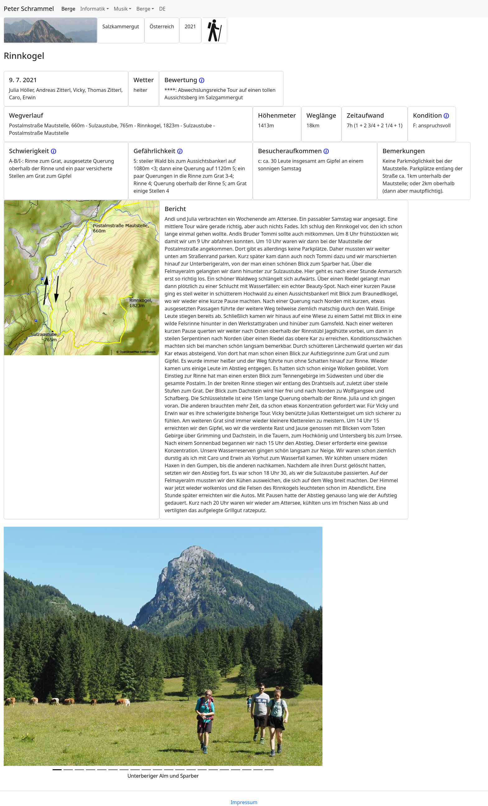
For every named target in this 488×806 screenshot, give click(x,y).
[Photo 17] (246, 769)
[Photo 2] (79, 769)
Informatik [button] (92, 8)
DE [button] (162, 8)
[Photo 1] (68, 769)
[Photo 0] (57, 769)
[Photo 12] (191, 769)
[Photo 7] (135, 769)
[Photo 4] (101, 769)
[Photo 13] (202, 769)
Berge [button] (143, 8)
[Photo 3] (90, 769)
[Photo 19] (269, 769)
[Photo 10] (168, 769)
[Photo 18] (258, 769)
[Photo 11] (180, 769)
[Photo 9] (157, 769)
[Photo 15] (224, 769)
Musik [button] (121, 8)
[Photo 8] (146, 769)
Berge (69, 8)
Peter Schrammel (29, 8)
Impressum (244, 802)
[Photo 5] (113, 769)
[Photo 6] (124, 769)
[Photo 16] (235, 769)
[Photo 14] (213, 769)
